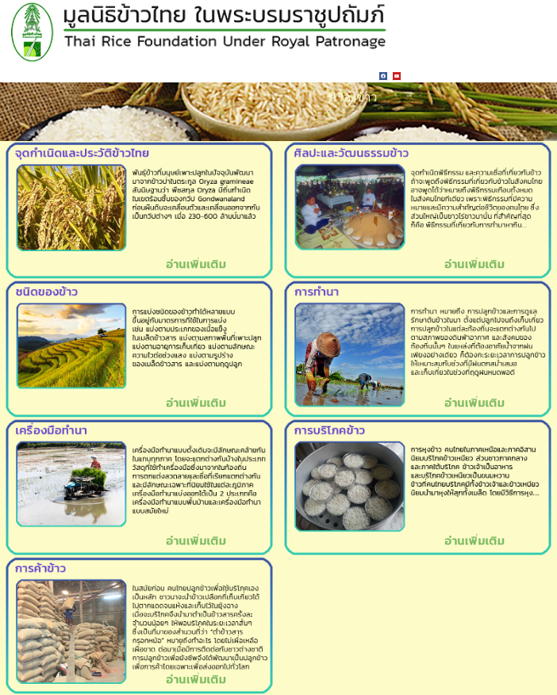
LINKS (193, 74)
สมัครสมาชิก (268, 74)
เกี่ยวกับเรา (314, 74)
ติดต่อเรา (226, 74)
